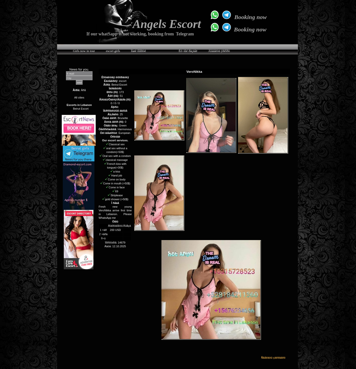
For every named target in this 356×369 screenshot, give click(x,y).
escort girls (113, 51)
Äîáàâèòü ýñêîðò (219, 51)
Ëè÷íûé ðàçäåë (188, 51)
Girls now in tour (84, 51)
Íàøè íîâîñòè (138, 51)
